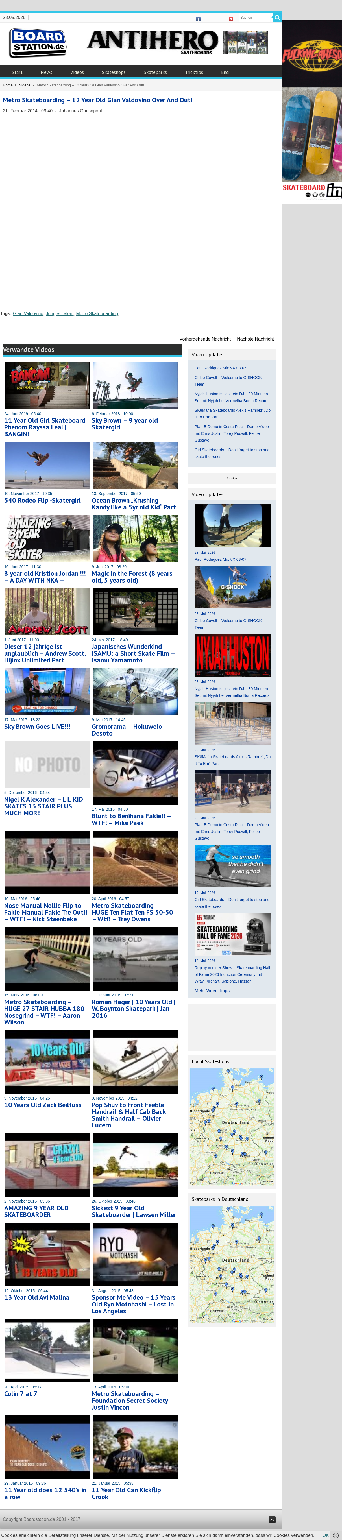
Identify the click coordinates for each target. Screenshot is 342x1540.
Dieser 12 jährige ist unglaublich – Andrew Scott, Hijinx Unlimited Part (45, 653)
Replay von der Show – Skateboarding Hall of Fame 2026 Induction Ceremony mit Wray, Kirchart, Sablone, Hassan (232, 974)
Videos (77, 72)
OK (326, 1535)
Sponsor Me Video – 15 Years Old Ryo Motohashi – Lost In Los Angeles (134, 1304)
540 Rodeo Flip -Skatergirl (42, 500)
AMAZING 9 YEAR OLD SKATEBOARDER (36, 1211)
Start (17, 72)
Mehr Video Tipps (212, 990)
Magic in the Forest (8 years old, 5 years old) (132, 576)
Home (8, 85)
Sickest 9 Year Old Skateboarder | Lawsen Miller (134, 1211)
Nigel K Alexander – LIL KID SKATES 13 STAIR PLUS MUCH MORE (43, 806)
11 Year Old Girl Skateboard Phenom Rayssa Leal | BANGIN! (44, 427)
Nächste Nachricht (255, 339)
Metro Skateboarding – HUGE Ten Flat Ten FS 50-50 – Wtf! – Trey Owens (132, 912)
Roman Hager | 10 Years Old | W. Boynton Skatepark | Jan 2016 (133, 1008)
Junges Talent (59, 313)
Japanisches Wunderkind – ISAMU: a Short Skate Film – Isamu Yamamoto (133, 653)
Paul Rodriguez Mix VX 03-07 (221, 368)
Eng (225, 72)
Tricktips (194, 72)
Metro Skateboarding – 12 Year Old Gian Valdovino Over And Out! (98, 99)
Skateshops (114, 72)
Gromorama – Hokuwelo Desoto (127, 730)
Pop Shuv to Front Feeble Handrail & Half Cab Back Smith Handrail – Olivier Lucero (129, 1114)
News (46, 72)
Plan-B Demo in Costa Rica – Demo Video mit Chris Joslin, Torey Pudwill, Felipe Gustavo (232, 433)
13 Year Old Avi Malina (36, 1297)
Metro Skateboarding (97, 313)
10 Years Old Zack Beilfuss (43, 1104)
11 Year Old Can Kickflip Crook (126, 1493)
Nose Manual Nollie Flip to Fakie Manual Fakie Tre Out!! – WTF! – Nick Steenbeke (46, 912)
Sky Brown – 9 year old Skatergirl (125, 423)
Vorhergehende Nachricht (205, 339)
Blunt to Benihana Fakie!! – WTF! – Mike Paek (131, 819)
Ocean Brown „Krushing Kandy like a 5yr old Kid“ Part (134, 503)
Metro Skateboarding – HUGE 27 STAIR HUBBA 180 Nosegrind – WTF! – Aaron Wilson (44, 1011)
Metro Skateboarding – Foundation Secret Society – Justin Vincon (132, 1400)
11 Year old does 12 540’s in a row (45, 1493)
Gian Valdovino (28, 313)
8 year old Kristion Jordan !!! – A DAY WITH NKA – (45, 576)
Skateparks (155, 72)
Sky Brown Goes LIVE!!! (37, 726)
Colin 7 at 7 (21, 1393)
